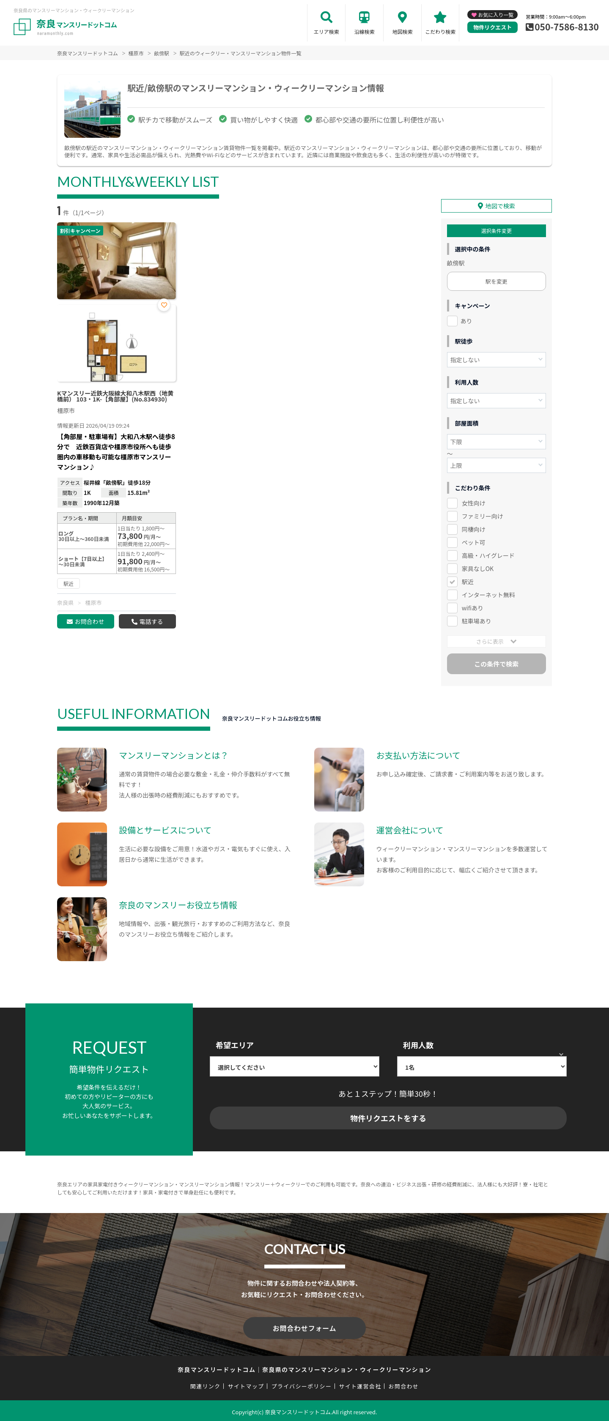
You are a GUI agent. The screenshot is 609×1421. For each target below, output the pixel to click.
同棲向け (474, 529)
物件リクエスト (492, 27)
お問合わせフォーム (304, 1327)
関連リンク (205, 1384)
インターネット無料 (488, 594)
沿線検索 (364, 31)
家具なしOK (478, 568)
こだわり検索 (440, 31)
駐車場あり (476, 620)
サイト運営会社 (360, 1384)
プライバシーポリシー (301, 1384)
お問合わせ (89, 621)
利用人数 (418, 1043)
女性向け (474, 502)
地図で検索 (500, 205)
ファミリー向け (482, 515)
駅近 (468, 581)
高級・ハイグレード (488, 555)
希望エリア (235, 1043)
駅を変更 (497, 281)
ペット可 (474, 542)
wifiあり (472, 607)
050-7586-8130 (567, 26)
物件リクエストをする (388, 1117)
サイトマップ (246, 1384)
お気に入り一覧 (495, 14)
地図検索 (402, 31)
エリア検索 (326, 31)
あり (466, 320)
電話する (151, 621)
